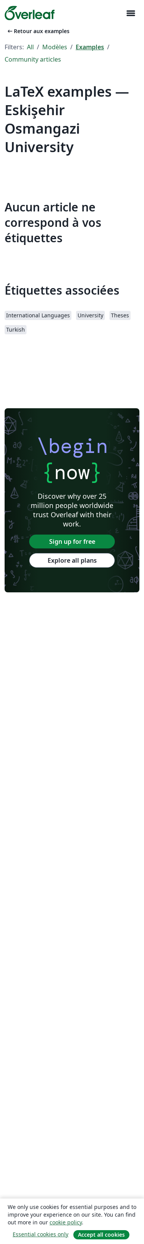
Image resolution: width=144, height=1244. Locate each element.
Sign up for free (72, 541)
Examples (90, 47)
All (30, 47)
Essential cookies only (40, 1234)
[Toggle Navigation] (130, 13)
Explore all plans (72, 560)
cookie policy (66, 1222)
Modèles (54, 47)
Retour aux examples (38, 31)
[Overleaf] (30, 13)
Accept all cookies (101, 1234)
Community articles (33, 59)
